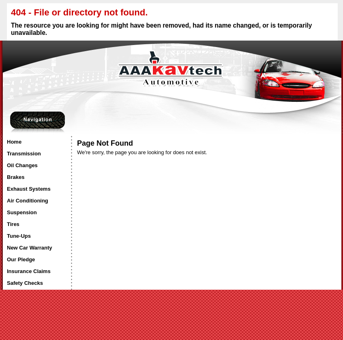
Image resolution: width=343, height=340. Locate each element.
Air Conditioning (27, 201)
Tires (13, 224)
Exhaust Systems (29, 189)
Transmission (24, 154)
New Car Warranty (29, 248)
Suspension (22, 212)
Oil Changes (22, 165)
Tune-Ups (19, 236)
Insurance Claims (29, 271)
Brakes (15, 177)
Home (14, 142)
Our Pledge (21, 259)
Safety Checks (25, 283)
